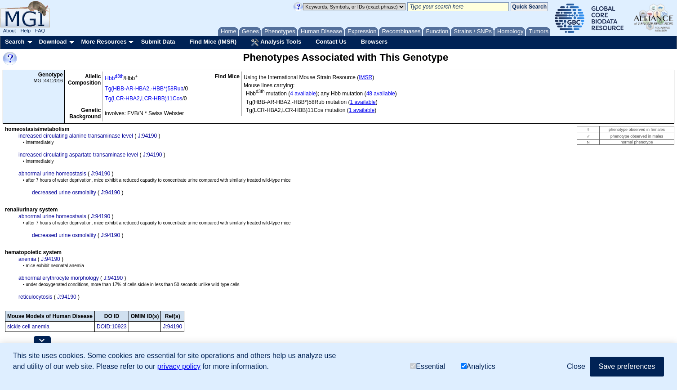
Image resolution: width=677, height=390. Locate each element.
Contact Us (331, 41)
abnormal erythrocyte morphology (58, 278)
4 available (303, 93)
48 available (380, 93)
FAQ (40, 30)
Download (53, 41)
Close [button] (576, 366)
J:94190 (147, 136)
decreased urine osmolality (64, 192)
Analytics (478, 366)
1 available (362, 102)
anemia (27, 259)
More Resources (103, 41)
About (9, 30)
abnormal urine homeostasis (52, 173)
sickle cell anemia (28, 326)
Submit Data (158, 41)
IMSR (365, 77)
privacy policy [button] (178, 366)
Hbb (114, 78)
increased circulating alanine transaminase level (75, 136)
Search (14, 41)
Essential (427, 366)
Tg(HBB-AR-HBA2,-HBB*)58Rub (144, 88)
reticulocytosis (35, 297)
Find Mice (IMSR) (212, 41)
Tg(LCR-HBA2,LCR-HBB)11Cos (143, 98)
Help (25, 30)
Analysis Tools (276, 42)
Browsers (374, 41)
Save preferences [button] (627, 366)
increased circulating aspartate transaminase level (78, 155)
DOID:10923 (112, 326)
